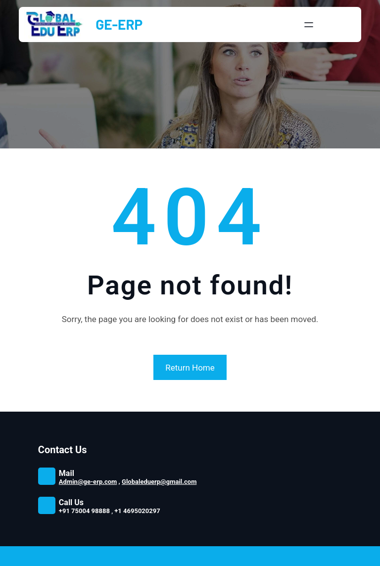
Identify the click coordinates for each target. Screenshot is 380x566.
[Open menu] (308, 24)
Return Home (190, 368)
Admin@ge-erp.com (88, 481)
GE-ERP (118, 24)
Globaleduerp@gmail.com (159, 481)
